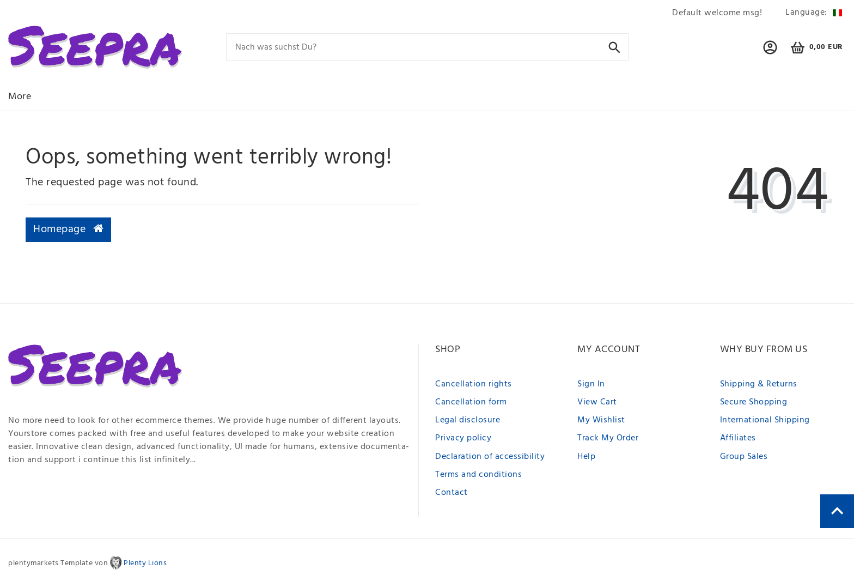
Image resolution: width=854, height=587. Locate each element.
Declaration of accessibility (490, 457)
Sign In (591, 384)
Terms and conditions (478, 475)
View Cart (597, 402)
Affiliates (738, 438)
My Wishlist (601, 420)
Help (586, 457)
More (19, 97)
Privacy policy (463, 438)
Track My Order (607, 438)
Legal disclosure (467, 420)
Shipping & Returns (758, 384)
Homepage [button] (68, 229)
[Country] (811, 13)
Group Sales (744, 457)
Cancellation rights (473, 384)
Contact (451, 493)
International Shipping (765, 420)
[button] (770, 52)
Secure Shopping (754, 402)
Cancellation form (471, 402)
